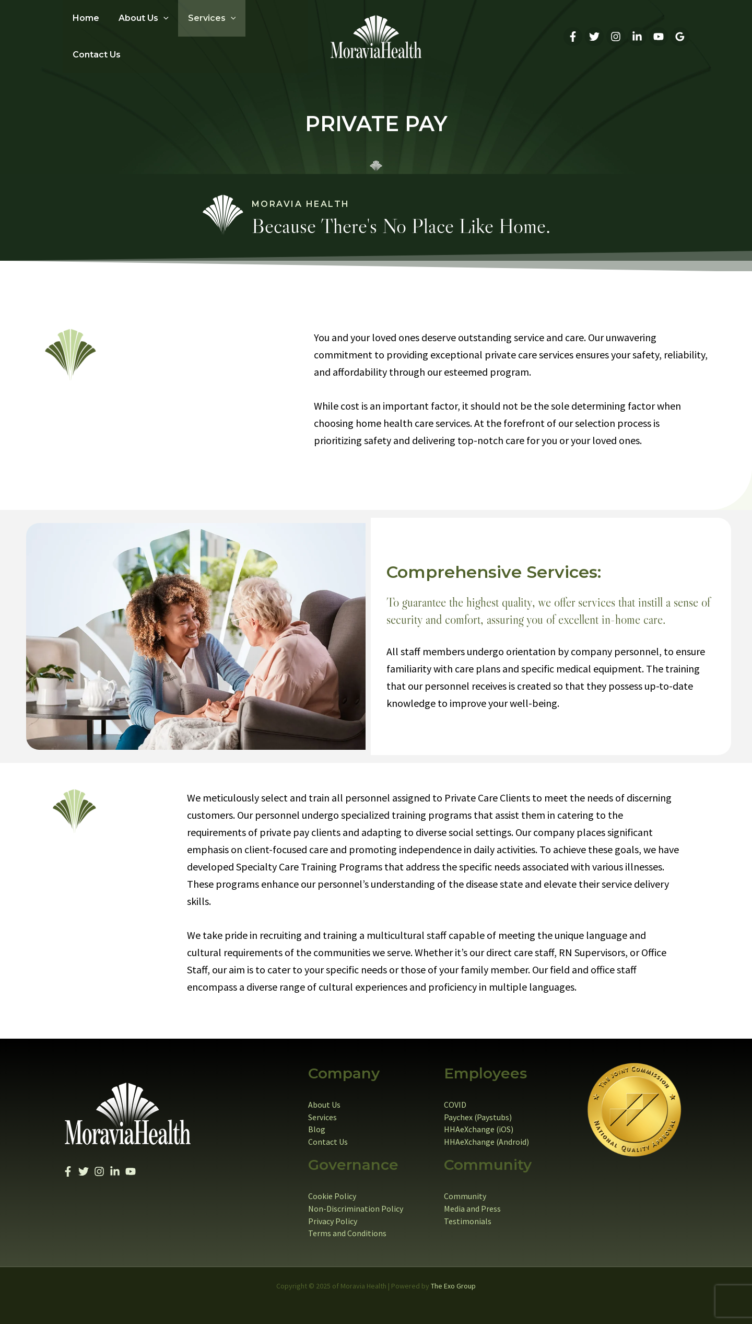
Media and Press (472, 1203)
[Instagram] (615, 33)
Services (322, 1111)
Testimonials (467, 1215)
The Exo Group (453, 1280)
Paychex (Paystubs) (478, 1111)
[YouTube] (658, 33)
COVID (455, 1098)
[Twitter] (594, 33)
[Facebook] (572, 33)
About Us (324, 1098)
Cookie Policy (332, 1190)
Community (465, 1190)
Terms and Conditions (347, 1228)
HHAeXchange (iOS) (479, 1123)
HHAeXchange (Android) (487, 1136)
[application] (159, 33)
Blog (316, 1123)
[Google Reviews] (680, 33)
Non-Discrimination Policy (355, 1203)
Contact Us (328, 1136)
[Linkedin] (637, 33)
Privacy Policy (332, 1215)
